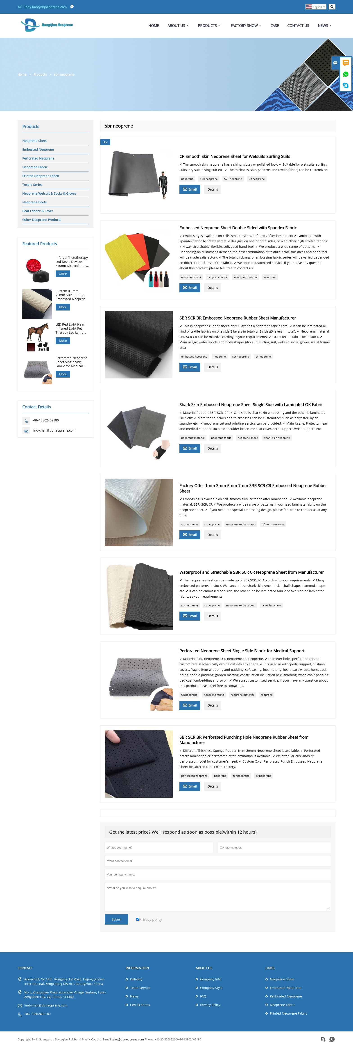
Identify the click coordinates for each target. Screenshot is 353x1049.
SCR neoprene (233, 180)
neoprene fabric (218, 279)
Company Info (210, 981)
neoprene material (246, 279)
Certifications (140, 1006)
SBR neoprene (209, 180)
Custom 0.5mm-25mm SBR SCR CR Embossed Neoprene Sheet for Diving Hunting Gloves (71, 297)
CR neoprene (257, 180)
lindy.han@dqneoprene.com (45, 7)
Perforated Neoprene (38, 160)
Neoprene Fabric (35, 169)
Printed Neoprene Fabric (40, 177)
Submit (116, 921)
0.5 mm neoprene (273, 526)
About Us (177, 26)
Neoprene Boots (34, 204)
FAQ (203, 998)
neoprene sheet (191, 279)
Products (209, 26)
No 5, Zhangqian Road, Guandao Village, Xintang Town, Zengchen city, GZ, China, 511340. (65, 996)
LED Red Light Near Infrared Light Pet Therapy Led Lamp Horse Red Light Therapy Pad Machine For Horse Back (72, 330)
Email (190, 190)
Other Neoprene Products (41, 221)
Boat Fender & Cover (37, 212)
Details (213, 191)
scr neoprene (240, 358)
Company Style (211, 989)
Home (153, 26)
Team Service (140, 989)
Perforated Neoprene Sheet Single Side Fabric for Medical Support (72, 364)
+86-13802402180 (45, 422)
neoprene (187, 180)
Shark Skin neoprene (277, 439)
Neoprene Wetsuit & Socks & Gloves (49, 195)
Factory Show (246, 26)
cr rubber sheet (271, 607)
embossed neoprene (194, 358)
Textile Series (32, 186)
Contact (25, 970)
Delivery (136, 981)
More (63, 275)
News (324, 26)
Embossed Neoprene (38, 151)
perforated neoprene (194, 777)
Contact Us (298, 26)
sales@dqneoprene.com (127, 1041)
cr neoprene (263, 358)
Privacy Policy (210, 1006)
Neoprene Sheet (34, 142)
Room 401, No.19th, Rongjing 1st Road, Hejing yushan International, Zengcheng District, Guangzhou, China (64, 983)
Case (274, 26)
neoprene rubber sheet (240, 526)
